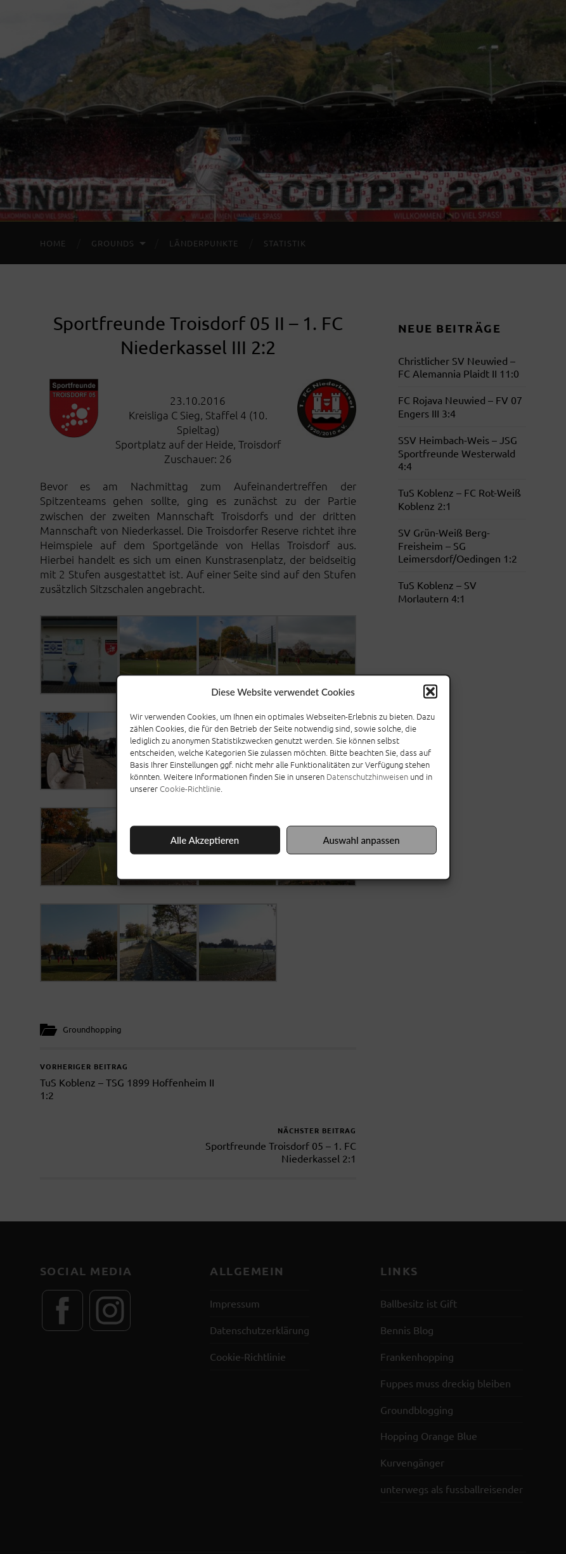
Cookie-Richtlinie (190, 788)
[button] (430, 691)
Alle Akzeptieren (204, 840)
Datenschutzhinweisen (367, 776)
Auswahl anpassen (361, 840)
